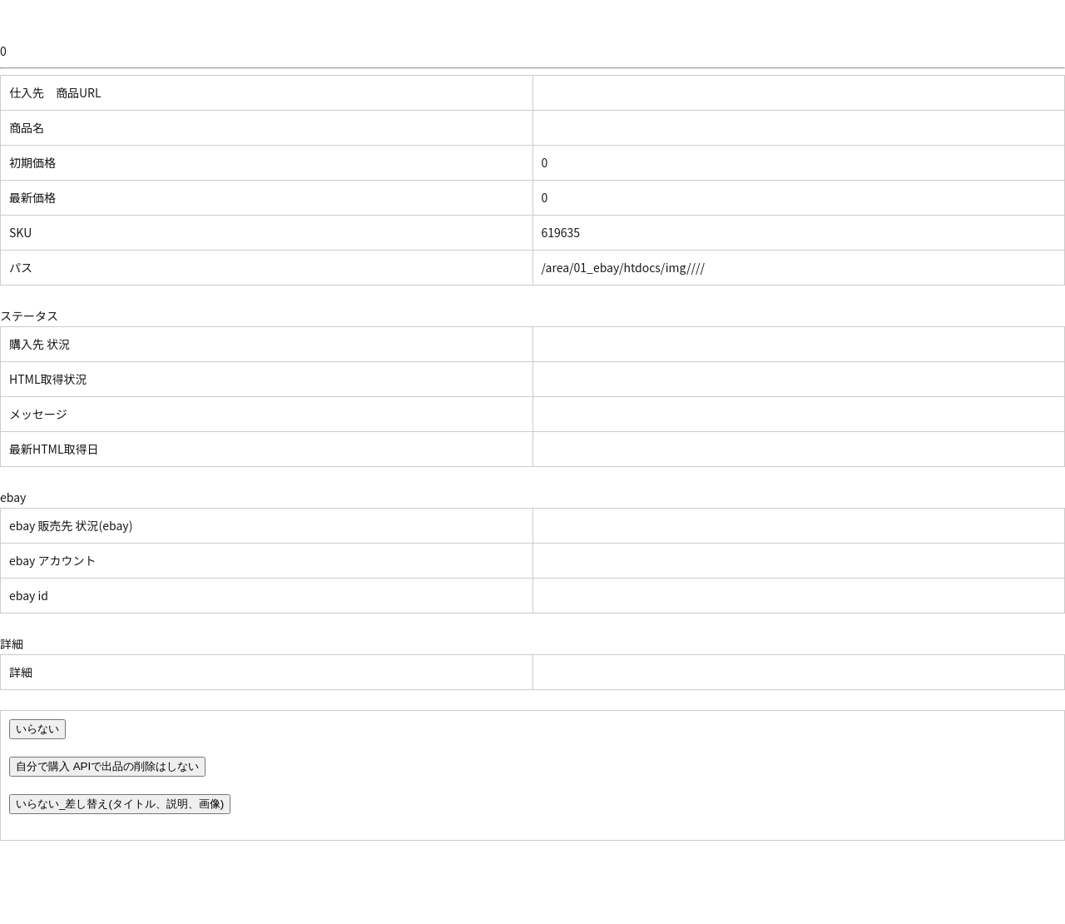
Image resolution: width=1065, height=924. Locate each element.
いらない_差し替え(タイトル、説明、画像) (120, 803)
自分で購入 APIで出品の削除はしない (107, 766)
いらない (37, 729)
